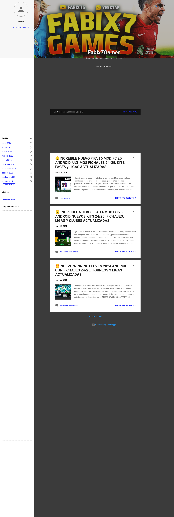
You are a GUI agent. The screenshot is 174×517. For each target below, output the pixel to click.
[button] (134, 158)
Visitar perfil (21, 27)
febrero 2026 (7, 156)
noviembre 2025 (9, 168)
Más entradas (95, 317)
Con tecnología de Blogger (104, 325)
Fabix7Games (104, 52)
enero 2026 (7, 160)
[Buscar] (156, 6)
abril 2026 (6, 147)
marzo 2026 (7, 151)
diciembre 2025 (8, 164)
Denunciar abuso (9, 199)
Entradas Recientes (125, 198)
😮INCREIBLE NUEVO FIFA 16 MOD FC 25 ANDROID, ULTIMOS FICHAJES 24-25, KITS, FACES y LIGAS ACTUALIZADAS (90, 162)
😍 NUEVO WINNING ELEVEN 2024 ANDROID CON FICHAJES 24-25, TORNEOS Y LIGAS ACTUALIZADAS (91, 270)
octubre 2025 (7, 173)
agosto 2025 (7, 181)
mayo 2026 (6, 143)
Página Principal (104, 67)
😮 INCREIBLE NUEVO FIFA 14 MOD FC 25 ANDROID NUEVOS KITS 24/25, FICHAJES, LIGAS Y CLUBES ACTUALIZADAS (89, 216)
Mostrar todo (130, 112)
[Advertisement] (104, 30)
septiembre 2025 (9, 177)
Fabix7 (21, 22)
